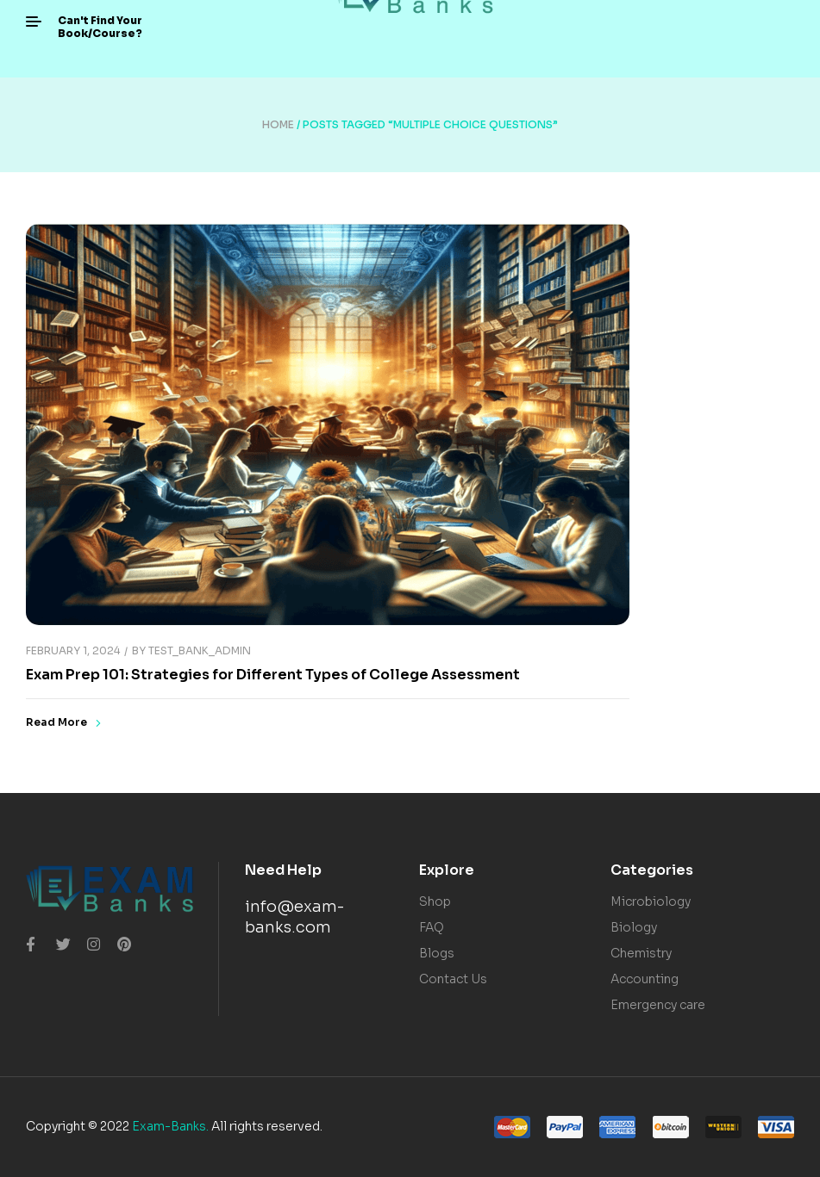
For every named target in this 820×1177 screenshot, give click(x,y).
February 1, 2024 (73, 650)
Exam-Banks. (170, 1126)
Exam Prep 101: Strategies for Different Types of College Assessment (273, 675)
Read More (63, 722)
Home (278, 124)
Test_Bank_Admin (199, 650)
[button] (100, 27)
